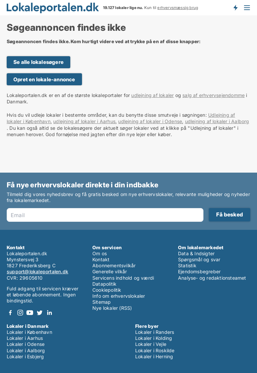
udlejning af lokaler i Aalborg (217, 121)
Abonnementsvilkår (114, 265)
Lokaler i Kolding (153, 338)
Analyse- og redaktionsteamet (212, 278)
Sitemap (101, 302)
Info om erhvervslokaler (118, 296)
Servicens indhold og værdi (123, 278)
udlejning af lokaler (152, 95)
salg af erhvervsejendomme (213, 95)
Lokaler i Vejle (150, 344)
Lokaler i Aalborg (26, 350)
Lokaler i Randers (154, 332)
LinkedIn (49, 312)
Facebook (10, 312)
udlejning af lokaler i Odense (150, 121)
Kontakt (100, 259)
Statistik (187, 265)
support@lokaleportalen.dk (37, 271)
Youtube (29, 312)
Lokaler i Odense (26, 344)
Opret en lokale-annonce (44, 79)
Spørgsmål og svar (199, 259)
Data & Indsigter (196, 253)
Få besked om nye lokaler (235, 7)
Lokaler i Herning (154, 356)
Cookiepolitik (106, 290)
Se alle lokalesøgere (38, 62)
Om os (99, 253)
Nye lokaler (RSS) (112, 308)
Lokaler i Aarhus (25, 338)
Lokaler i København (29, 332)
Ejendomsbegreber (199, 271)
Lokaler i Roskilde (155, 350)
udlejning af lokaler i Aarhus (84, 121)
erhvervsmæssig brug (177, 7)
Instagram (20, 312)
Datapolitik (104, 284)
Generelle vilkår (109, 271)
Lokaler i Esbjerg (25, 356)
